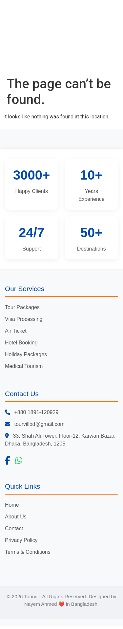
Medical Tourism (24, 366)
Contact (14, 528)
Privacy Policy (21, 540)
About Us (16, 516)
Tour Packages (22, 307)
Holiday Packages (26, 354)
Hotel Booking (21, 342)
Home (12, 505)
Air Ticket (16, 331)
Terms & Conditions (28, 552)
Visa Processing (23, 319)
